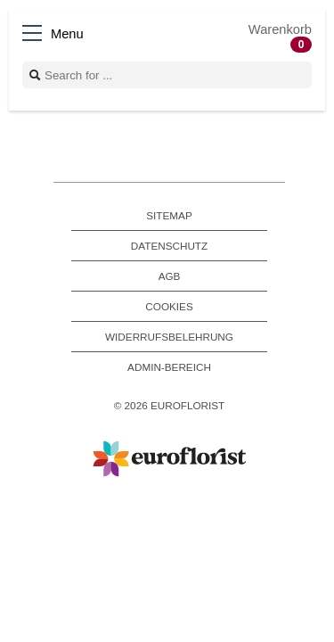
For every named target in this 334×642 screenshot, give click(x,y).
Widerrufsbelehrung (169, 336)
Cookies (168, 306)
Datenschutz (169, 245)
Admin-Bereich (169, 367)
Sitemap (168, 215)
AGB (170, 276)
